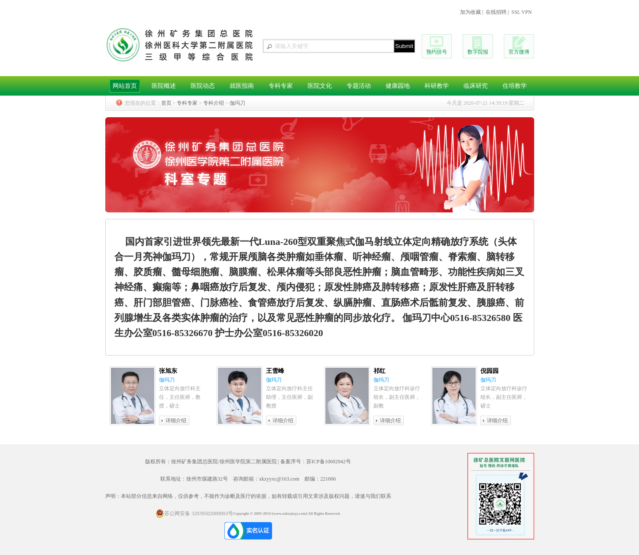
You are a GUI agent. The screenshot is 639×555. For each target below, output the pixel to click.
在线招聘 (496, 12)
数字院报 (477, 52)
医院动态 (203, 86)
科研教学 (437, 86)
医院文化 (320, 86)
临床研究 (476, 86)
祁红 (379, 371)
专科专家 (281, 86)
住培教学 (515, 86)
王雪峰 (275, 371)
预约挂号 (436, 52)
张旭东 (168, 371)
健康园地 (398, 86)
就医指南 (242, 86)
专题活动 (359, 86)
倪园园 (489, 371)
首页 (166, 103)
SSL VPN (521, 12)
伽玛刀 (237, 103)
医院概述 (164, 86)
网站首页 (125, 86)
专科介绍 (213, 103)
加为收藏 (470, 12)
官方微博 (519, 52)
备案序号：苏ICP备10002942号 (315, 462)
